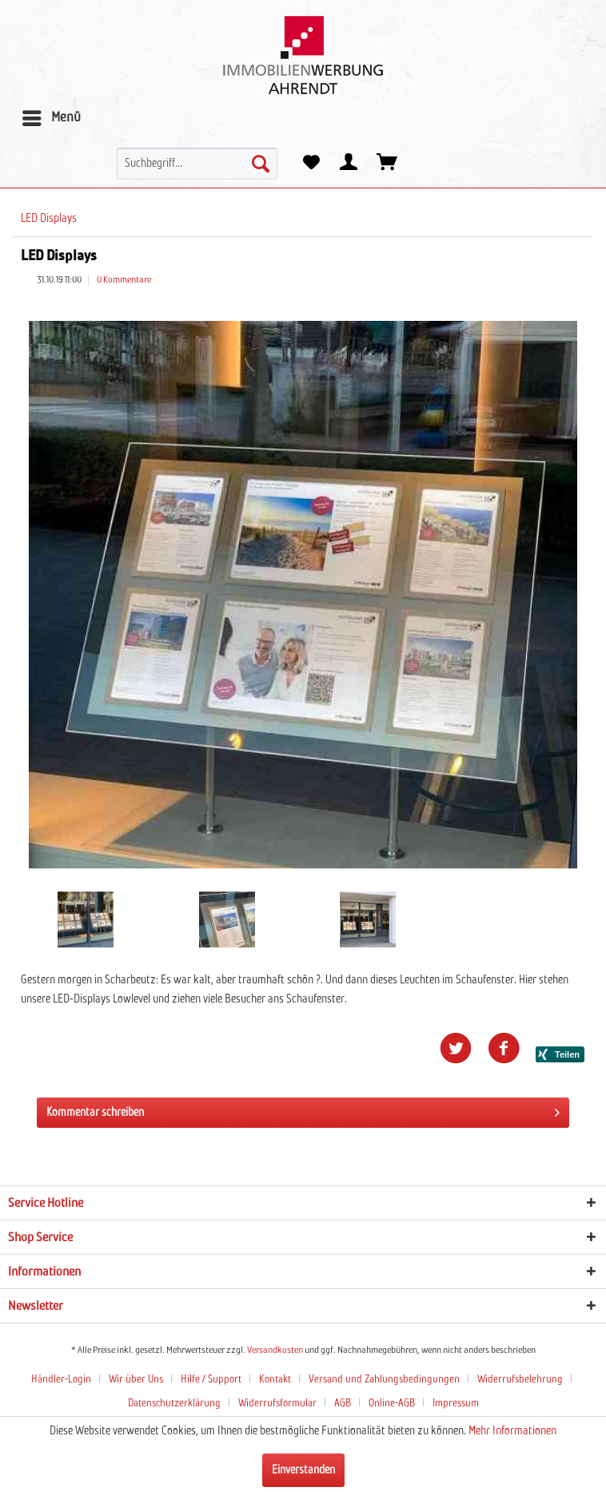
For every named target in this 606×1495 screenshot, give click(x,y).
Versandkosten (275, 1350)
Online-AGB (392, 1403)
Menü (51, 115)
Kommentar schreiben (303, 1109)
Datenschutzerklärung (174, 1403)
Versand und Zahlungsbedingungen (384, 1379)
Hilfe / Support (211, 1379)
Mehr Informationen (512, 1431)
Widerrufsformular (277, 1403)
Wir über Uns (136, 1379)
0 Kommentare (124, 280)
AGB (342, 1403)
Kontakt (275, 1379)
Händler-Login (61, 1379)
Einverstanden (303, 1470)
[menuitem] (51, 118)
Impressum (456, 1403)
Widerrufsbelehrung (520, 1379)
